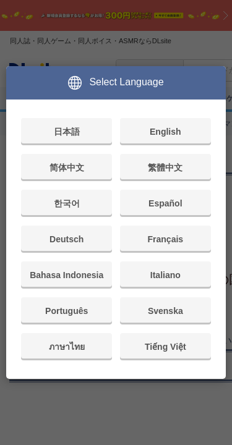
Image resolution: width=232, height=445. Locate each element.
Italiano (165, 275)
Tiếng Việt (165, 347)
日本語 (67, 132)
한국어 (67, 203)
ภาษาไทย (67, 347)
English (165, 132)
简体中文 (66, 167)
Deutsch (66, 239)
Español (165, 203)
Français (166, 239)
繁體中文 (165, 167)
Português (66, 311)
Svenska (165, 311)
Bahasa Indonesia (66, 275)
